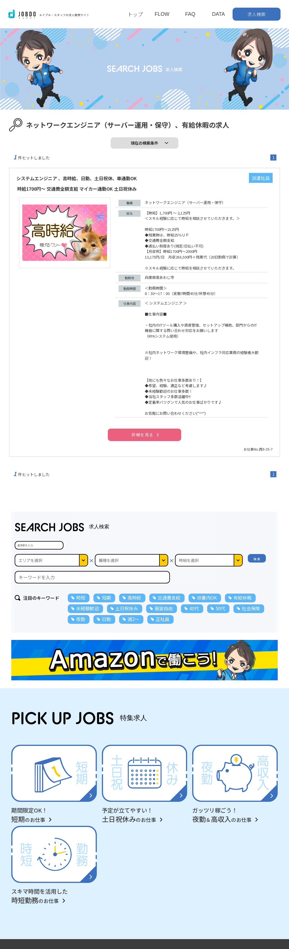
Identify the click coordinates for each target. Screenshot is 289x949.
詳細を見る (143, 434)
